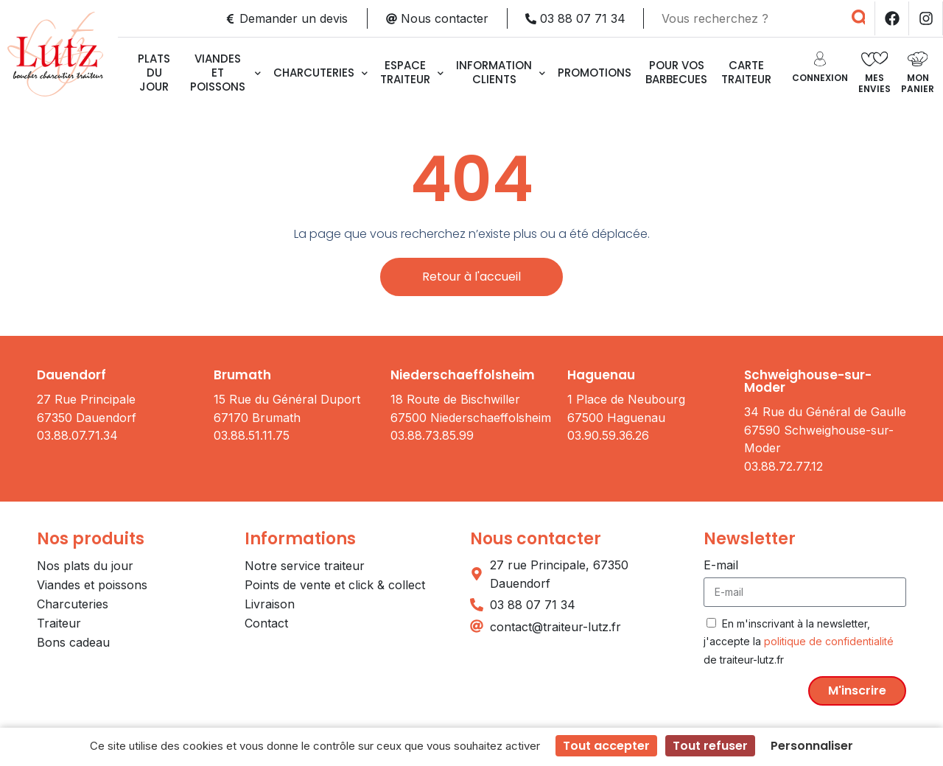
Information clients (500, 72)
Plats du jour (154, 72)
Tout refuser (710, 745)
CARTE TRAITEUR (746, 72)
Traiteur (59, 623)
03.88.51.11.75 (252, 435)
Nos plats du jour (85, 565)
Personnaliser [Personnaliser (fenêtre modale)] (812, 745)
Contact (266, 623)
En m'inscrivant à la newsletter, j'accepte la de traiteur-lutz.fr (799, 642)
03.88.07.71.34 (77, 435)
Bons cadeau (73, 642)
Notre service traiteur (305, 565)
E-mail (721, 565)
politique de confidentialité (829, 641)
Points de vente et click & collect (335, 584)
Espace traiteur (412, 72)
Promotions (594, 72)
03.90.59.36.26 (608, 435)
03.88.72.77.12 (783, 466)
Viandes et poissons (225, 72)
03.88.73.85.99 (432, 435)
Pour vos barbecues (676, 72)
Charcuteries (320, 72)
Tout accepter (606, 745)
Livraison (270, 604)
